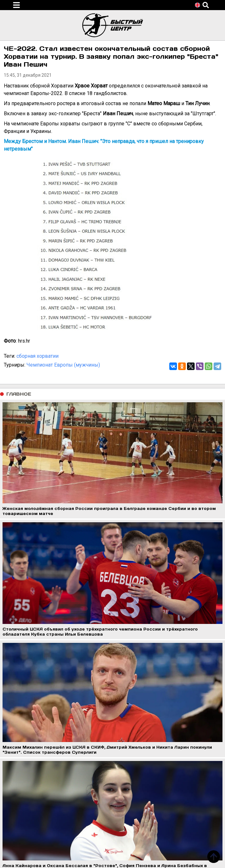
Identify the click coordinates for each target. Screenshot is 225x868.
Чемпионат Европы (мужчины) (63, 365)
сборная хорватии (37, 356)
